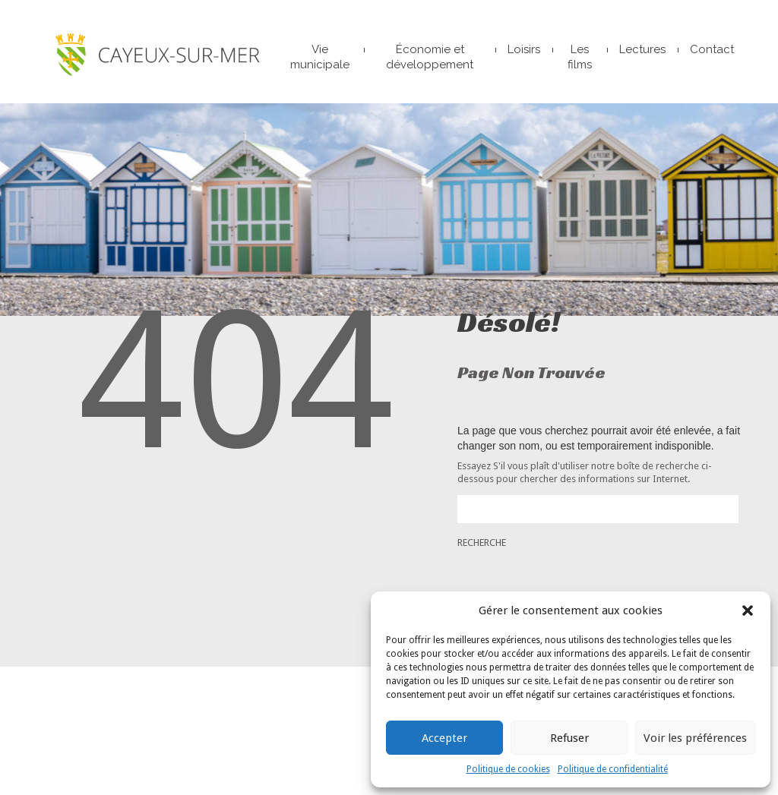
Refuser (569, 738)
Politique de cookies (508, 769)
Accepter (444, 738)
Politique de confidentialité (613, 769)
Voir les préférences (695, 738)
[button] (747, 610)
